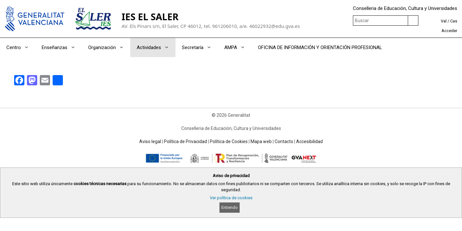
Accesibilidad (309, 141)
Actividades (156, 47)
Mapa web (261, 141)
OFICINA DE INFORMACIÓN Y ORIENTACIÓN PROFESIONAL (320, 47)
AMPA (238, 47)
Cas (453, 21)
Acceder (449, 30)
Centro (20, 47)
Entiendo (229, 207)
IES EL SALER (150, 16)
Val (444, 21)
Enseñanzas (62, 47)
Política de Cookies (229, 141)
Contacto (284, 141)
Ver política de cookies (231, 197)
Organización (109, 47)
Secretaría (200, 47)
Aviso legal (150, 141)
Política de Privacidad (185, 141)
